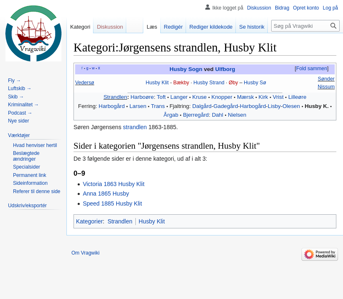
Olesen (291, 106)
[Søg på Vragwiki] (305, 26)
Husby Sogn (185, 69)
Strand (216, 83)
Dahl (217, 115)
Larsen (138, 106)
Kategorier (89, 221)
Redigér (173, 27)
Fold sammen (311, 68)
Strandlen (115, 97)
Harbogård (112, 106)
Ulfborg (225, 69)
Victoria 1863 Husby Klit (113, 184)
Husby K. (317, 106)
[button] (311, 69)
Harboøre (142, 97)
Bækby (181, 83)
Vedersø (84, 83)
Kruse (199, 97)
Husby (201, 83)
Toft (161, 97)
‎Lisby (274, 106)
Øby (233, 83)
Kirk (263, 97)
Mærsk (245, 97)
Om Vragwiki (85, 253)
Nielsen (237, 115)
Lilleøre (297, 97)
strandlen (135, 127)
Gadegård (225, 106)
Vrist (278, 97)
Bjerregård (196, 115)
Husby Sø (255, 83)
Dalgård (202, 106)
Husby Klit (157, 83)
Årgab (171, 115)
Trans (158, 106)
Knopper (221, 97)
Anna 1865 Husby (106, 193)
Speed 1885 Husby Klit (112, 203)
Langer (178, 97)
